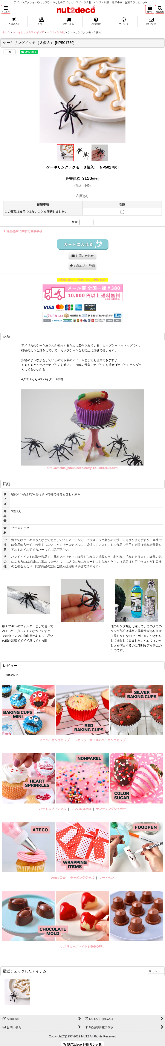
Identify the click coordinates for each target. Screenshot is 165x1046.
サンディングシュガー (111, 809)
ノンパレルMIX (81, 809)
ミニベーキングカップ (55, 740)
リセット (156, 971)
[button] (5, 9)
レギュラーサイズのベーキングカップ (99, 740)
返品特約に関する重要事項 (23, 231)
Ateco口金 (58, 877)
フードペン (106, 877)
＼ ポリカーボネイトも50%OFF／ (82, 946)
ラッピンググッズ (82, 877)
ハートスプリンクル (52, 809)
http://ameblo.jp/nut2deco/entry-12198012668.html (82, 468)
